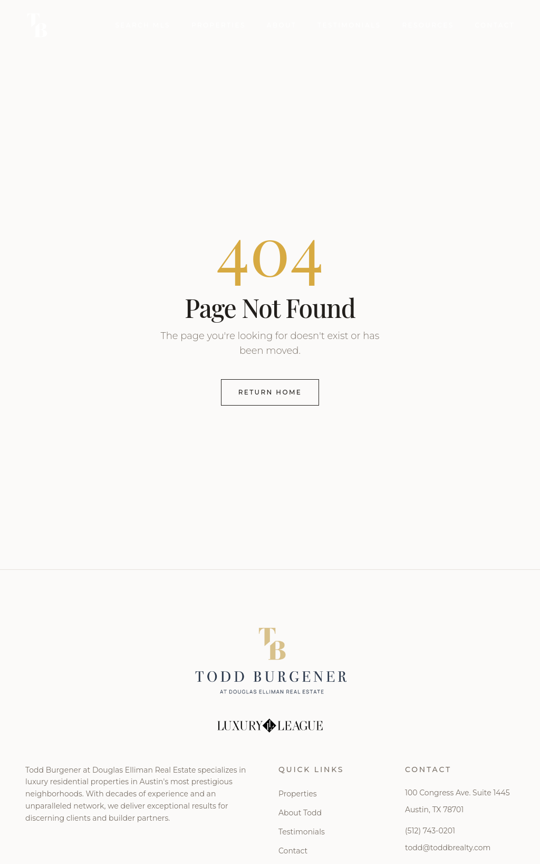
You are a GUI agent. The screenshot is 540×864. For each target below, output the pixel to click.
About (281, 25)
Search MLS (142, 25)
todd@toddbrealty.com (447, 847)
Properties (218, 25)
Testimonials (349, 25)
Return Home (270, 392)
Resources (428, 25)
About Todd (300, 813)
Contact (495, 25)
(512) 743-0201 (430, 830)
